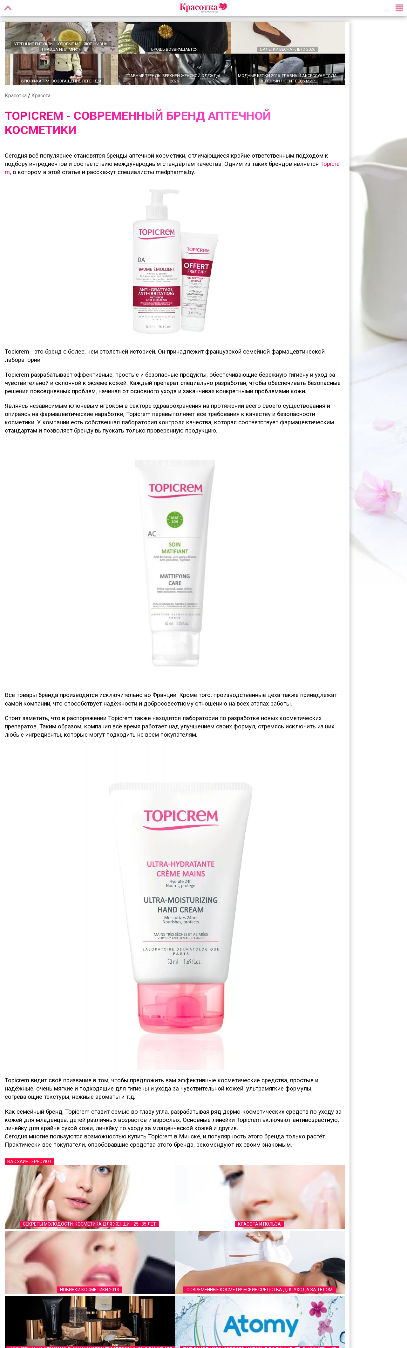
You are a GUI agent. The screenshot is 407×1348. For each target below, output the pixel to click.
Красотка (16, 96)
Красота (41, 96)
